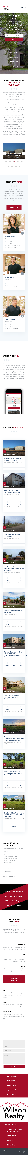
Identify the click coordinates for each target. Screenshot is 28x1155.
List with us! (11, 1145)
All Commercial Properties (14, 896)
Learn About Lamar (14, 979)
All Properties (12, 1076)
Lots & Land (14, 66)
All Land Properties (14, 905)
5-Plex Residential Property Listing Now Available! (13, 491)
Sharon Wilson (10, 236)
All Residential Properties (14, 892)
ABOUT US (14, 207)
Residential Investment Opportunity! (12, 535)
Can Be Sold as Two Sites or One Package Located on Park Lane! (14, 814)
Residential (14, 52)
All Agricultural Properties (14, 901)
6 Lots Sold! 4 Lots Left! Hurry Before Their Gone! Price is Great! (13, 773)
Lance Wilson (10, 319)
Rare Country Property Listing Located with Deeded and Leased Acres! (13, 697)
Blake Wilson (9, 277)
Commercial (14, 57)
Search (14, 39)
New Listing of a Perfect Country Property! (14, 154)
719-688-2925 (12, 1136)
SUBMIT (14, 1066)
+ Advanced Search (10, 43)
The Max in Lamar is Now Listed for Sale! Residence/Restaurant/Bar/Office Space (15, 654)
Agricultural (14, 61)
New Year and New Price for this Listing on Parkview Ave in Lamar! (14, 568)
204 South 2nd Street (14, 1129)
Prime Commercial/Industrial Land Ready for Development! (14, 738)
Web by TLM (5, 1150)
